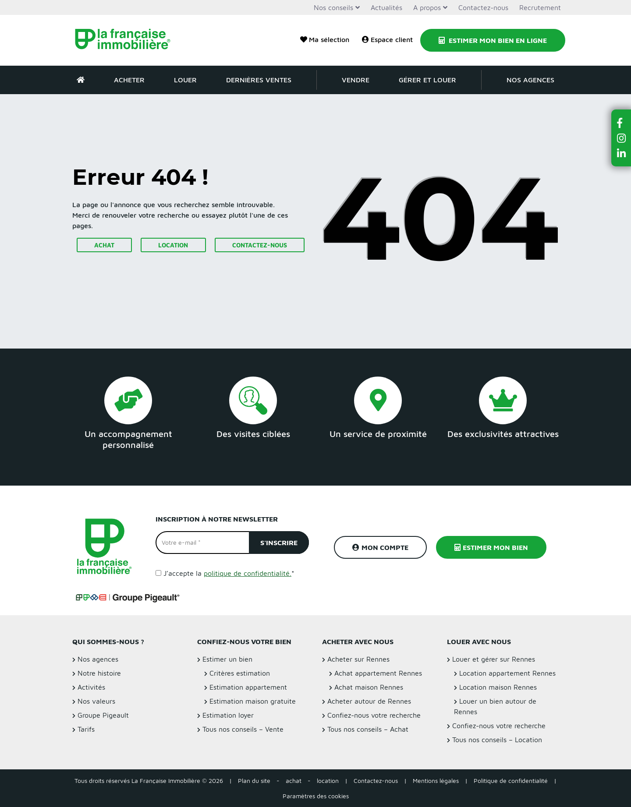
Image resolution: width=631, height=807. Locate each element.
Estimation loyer (228, 715)
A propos (427, 7)
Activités (91, 687)
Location (173, 245)
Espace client (387, 39)
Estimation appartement (248, 687)
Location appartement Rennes (507, 673)
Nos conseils (333, 7)
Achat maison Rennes (368, 687)
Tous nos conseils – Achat (367, 729)
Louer (185, 80)
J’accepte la (228, 573)
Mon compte (380, 547)
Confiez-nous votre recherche (374, 715)
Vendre (355, 80)
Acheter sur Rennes (358, 659)
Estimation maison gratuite (252, 701)
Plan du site (254, 780)
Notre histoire (99, 673)
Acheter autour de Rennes (369, 701)
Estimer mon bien (491, 547)
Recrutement (540, 7)
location (328, 780)
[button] (621, 122)
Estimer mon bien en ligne (493, 40)
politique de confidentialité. (247, 573)
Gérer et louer (427, 80)
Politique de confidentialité (511, 780)
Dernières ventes (258, 80)
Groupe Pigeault (103, 715)
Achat (104, 245)
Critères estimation (239, 673)
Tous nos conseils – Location (497, 740)
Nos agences (530, 80)
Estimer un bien (227, 659)
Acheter (129, 80)
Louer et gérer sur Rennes (493, 659)
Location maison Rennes (498, 687)
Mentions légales (436, 780)
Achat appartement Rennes (378, 673)
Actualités (386, 7)
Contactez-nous (483, 7)
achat (293, 780)
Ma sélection (324, 39)
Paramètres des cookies (316, 796)
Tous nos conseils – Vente (243, 729)
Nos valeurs (96, 701)
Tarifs (86, 729)
